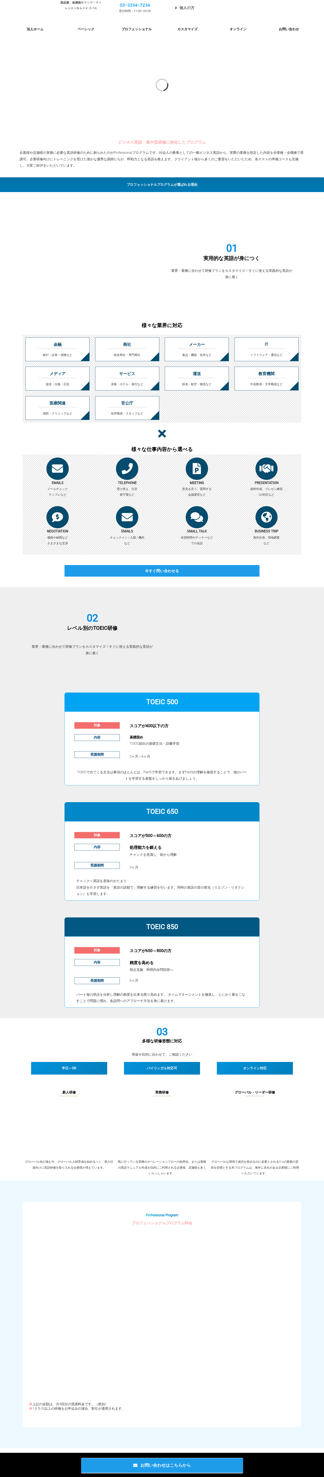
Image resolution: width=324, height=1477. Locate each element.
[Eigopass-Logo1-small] (28, 8)
